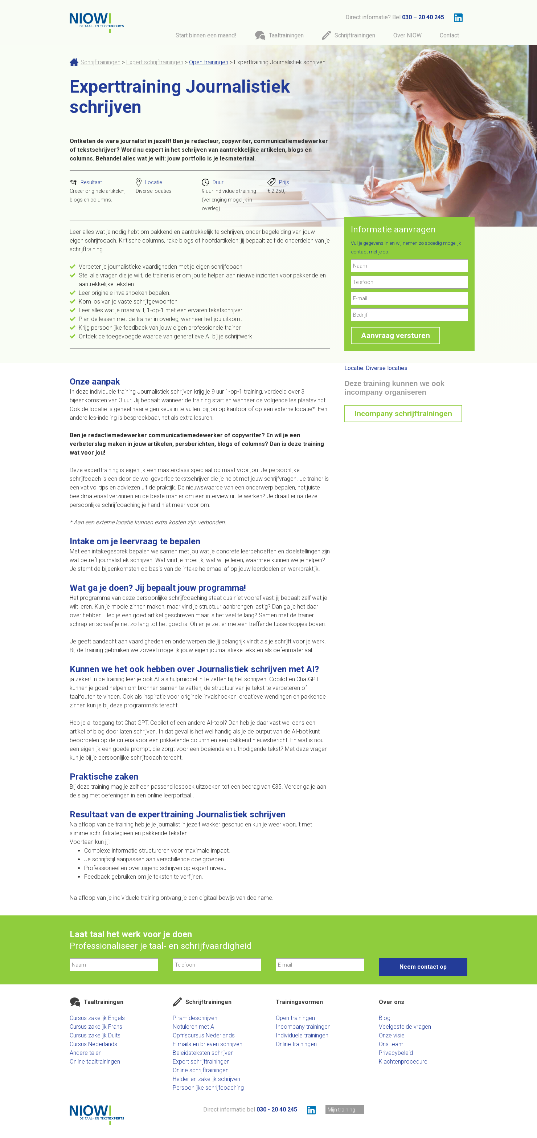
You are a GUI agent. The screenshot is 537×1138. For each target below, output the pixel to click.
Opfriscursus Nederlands (204, 1035)
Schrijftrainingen (100, 62)
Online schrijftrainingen (201, 1070)
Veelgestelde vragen (405, 1026)
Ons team (391, 1044)
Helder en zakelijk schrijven (206, 1079)
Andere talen (86, 1052)
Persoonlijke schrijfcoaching (208, 1087)
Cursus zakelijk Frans (96, 1026)
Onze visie (392, 1035)
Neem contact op (423, 966)
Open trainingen (208, 62)
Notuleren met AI (194, 1026)
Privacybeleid (396, 1052)
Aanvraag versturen (395, 335)
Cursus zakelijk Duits (95, 1035)
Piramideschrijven (195, 1018)
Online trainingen (296, 1044)
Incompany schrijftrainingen (403, 413)
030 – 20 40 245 (423, 17)
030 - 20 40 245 (277, 1109)
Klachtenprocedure (403, 1061)
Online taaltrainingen (95, 1061)
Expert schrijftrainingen (154, 62)
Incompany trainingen (303, 1026)
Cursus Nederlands (93, 1044)
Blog (384, 1018)
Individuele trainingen (302, 1035)
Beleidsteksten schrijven (203, 1052)
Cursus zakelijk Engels (97, 1018)
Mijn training (341, 1110)
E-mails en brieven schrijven (207, 1044)
